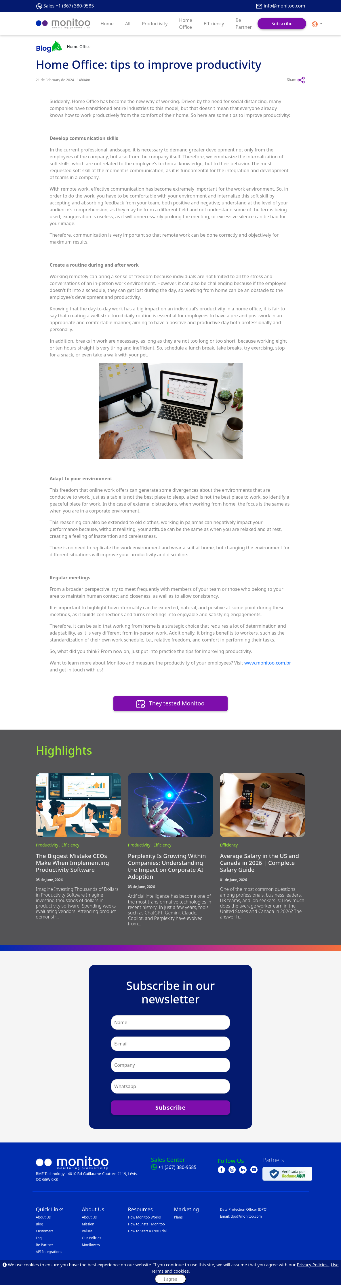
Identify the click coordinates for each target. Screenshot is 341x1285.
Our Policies (91, 1237)
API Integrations (49, 1251)
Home (107, 23)
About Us (43, 1217)
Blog (39, 1224)
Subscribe (281, 23)
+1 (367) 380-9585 (177, 1167)
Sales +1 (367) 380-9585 (68, 6)
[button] (317, 23)
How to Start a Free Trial (147, 1231)
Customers (45, 1231)
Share (296, 80)
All (127, 23)
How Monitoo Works (144, 1217)
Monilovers (91, 1244)
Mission (88, 1224)
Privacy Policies (313, 1264)
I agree (170, 1279)
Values (87, 1231)
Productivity (154, 23)
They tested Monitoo (170, 703)
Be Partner (243, 23)
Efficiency (214, 23)
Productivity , (49, 845)
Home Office (185, 23)
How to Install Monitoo (146, 1224)
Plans (178, 1217)
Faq (39, 1237)
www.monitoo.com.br (267, 663)
